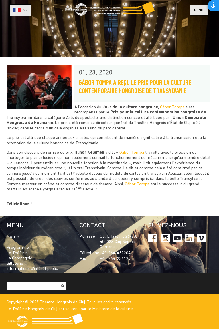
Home (13, 236)
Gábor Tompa (172, 107)
